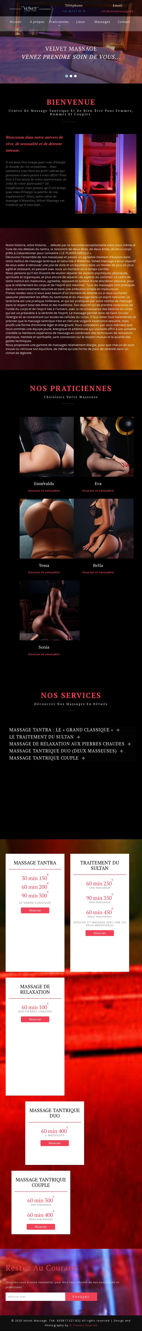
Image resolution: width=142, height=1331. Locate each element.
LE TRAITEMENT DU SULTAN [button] (43, 737)
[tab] (72, 730)
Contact (124, 22)
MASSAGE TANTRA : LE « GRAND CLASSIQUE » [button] (63, 730)
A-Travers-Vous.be (83, 1325)
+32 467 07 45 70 (74, 11)
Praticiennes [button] (59, 23)
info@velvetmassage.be (117, 11)
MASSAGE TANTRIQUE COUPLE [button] (45, 758)
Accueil (15, 22)
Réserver (35, 911)
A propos (37, 22)
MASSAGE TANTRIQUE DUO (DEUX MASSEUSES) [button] (64, 751)
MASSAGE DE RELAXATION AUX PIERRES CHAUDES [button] (68, 744)
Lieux (80, 22)
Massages (102, 22)
